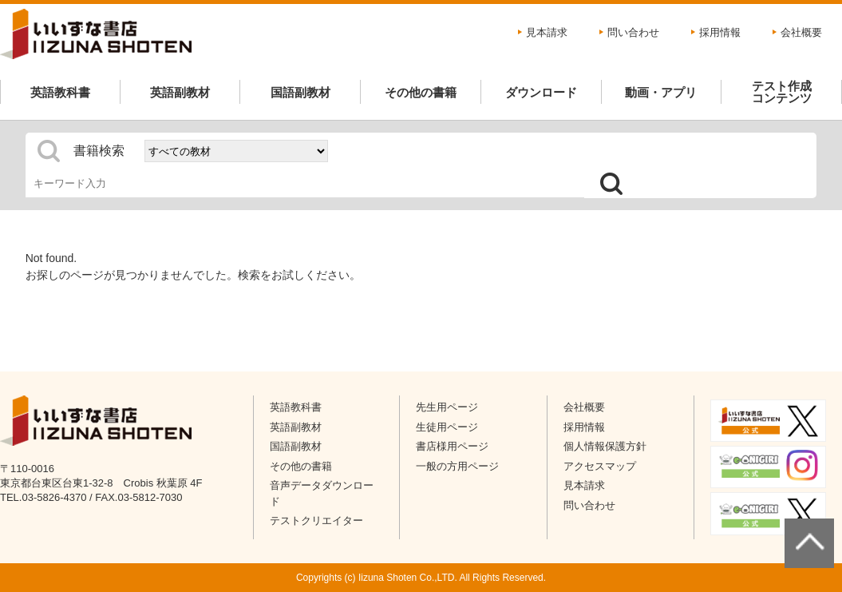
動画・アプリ (661, 92)
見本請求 (546, 32)
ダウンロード (541, 92)
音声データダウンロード (322, 493)
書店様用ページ (452, 446)
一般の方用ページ (457, 466)
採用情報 (720, 32)
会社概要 (801, 32)
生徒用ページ (447, 427)
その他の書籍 (421, 92)
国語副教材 (300, 92)
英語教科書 (60, 92)
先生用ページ (447, 407)
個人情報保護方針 (604, 446)
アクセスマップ (599, 466)
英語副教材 (180, 92)
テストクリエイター (316, 520)
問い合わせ (633, 32)
